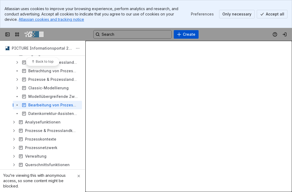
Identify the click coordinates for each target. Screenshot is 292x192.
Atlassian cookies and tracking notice (51, 19)
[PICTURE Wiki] (34, 34)
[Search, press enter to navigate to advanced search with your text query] (132, 34)
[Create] (186, 34)
